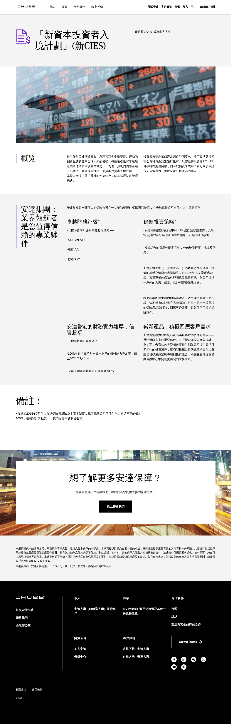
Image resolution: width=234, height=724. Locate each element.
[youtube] (174, 667)
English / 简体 (208, 7)
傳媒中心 (80, 656)
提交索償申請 (24, 610)
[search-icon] (192, 7)
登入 (185, 7)
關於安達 (153, 7)
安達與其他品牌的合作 (186, 624)
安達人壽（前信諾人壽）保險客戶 (95, 611)
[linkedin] (183, 659)
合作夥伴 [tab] (79, 6)
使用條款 (37, 689)
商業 (126, 598)
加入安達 (80, 649)
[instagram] (183, 667)
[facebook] (174, 659)
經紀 (174, 616)
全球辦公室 (23, 625)
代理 (174, 609)
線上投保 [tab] (97, 6)
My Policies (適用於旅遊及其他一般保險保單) (144, 611)
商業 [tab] (65, 6)
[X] (203, 659)
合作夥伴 (177, 598)
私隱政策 (21, 689)
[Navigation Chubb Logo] (27, 7)
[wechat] (193, 659)
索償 (177, 7)
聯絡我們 (22, 617)
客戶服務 (166, 7)
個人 (77, 598)
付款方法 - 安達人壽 (136, 656)
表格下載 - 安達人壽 (136, 649)
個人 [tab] (53, 6)
